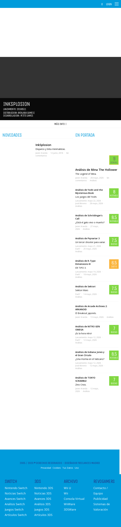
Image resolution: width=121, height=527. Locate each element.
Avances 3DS (42, 499)
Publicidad (100, 499)
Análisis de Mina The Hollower (96, 170)
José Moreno (81, 203)
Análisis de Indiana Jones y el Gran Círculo (89, 354)
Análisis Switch (15, 504)
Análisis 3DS (42, 504)
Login (109, 4)
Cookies (57, 468)
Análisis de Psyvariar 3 (87, 238)
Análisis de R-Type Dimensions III (85, 262)
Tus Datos (67, 468)
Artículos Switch (16, 515)
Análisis (93, 180)
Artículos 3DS (43, 515)
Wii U (67, 488)
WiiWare (69, 504)
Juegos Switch (14, 509)
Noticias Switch (15, 493)
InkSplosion (43, 145)
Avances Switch (15, 499)
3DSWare (70, 509)
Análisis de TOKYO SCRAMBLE (85, 379)
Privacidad (46, 468)
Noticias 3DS (43, 493)
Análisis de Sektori (85, 286)
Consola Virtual (74, 499)
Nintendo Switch (16, 488)
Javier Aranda (41, 153)
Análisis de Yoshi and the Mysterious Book (89, 191)
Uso (77, 468)
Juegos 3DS (41, 509)
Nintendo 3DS (43, 488)
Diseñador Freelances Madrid (82, 463)
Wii (66, 493)
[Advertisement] (60, 32)
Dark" (77, 248)
